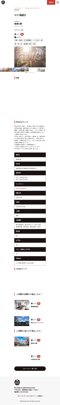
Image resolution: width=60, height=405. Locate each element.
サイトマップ (21, 396)
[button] (26, 72)
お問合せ (39, 396)
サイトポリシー (31, 396)
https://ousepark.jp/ (21, 188)
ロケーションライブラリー (32, 8)
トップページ (17, 8)
